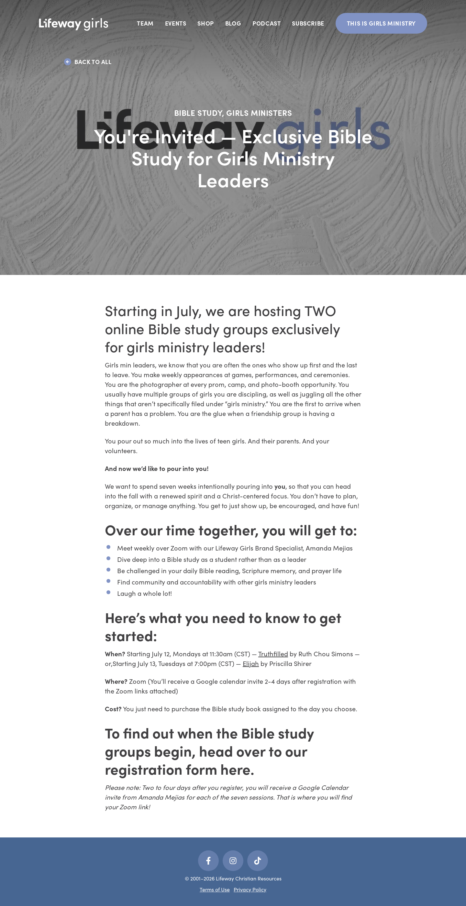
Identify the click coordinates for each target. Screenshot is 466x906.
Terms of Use (215, 889)
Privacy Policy (250, 889)
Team (145, 23)
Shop (205, 23)
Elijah (251, 663)
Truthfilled (273, 653)
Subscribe (308, 23)
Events (175, 23)
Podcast (266, 23)
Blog (233, 23)
